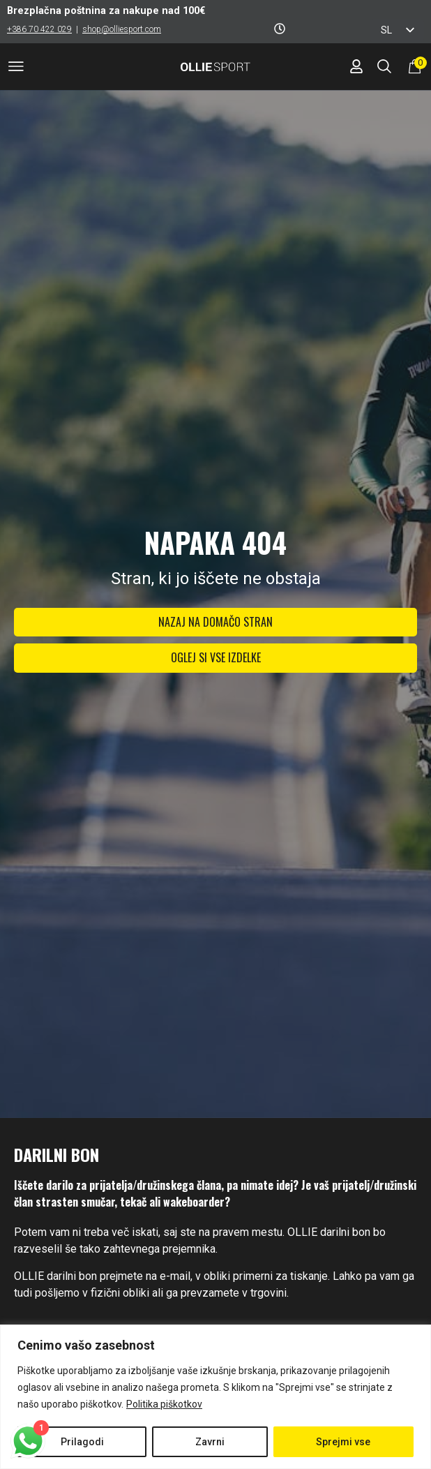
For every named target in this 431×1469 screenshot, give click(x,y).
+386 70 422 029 (39, 29)
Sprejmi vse (343, 1441)
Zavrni (210, 1441)
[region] (215, 1397)
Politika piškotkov (164, 1404)
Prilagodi (82, 1441)
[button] (16, 68)
